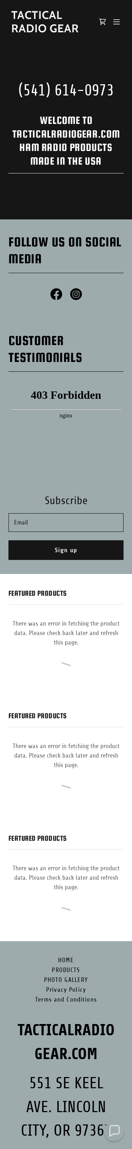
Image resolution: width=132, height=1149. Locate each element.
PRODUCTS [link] (66, 969)
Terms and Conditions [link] (66, 999)
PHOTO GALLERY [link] (66, 979)
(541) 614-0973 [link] (66, 90)
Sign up (66, 550)
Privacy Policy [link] (66, 989)
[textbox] (66, 522)
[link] (48, 30)
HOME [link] (66, 960)
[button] (116, 22)
